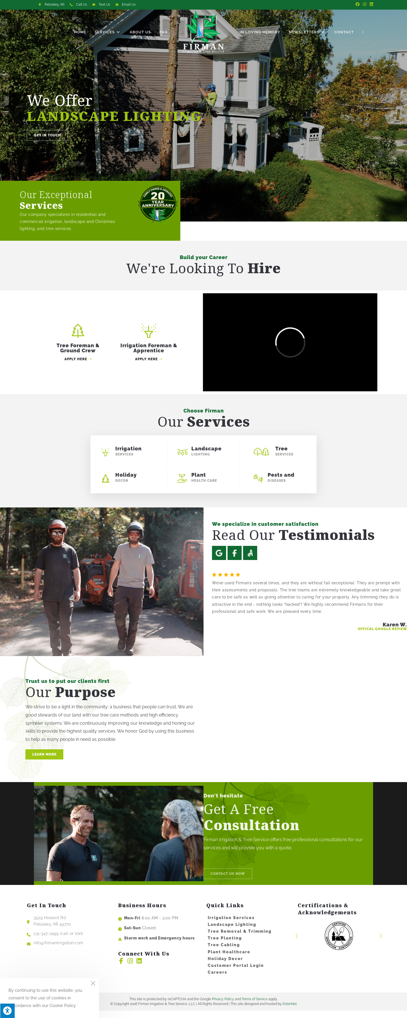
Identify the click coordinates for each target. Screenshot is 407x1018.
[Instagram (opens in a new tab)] (364, 4)
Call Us (81, 4)
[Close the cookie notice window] (93, 984)
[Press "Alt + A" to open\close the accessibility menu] (7, 1010)
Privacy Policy (223, 1007)
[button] (47, 144)
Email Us (129, 4)
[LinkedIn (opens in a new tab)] (370, 4)
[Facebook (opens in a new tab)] (357, 4)
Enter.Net (290, 1011)
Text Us (104, 4)
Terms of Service (255, 1007)
